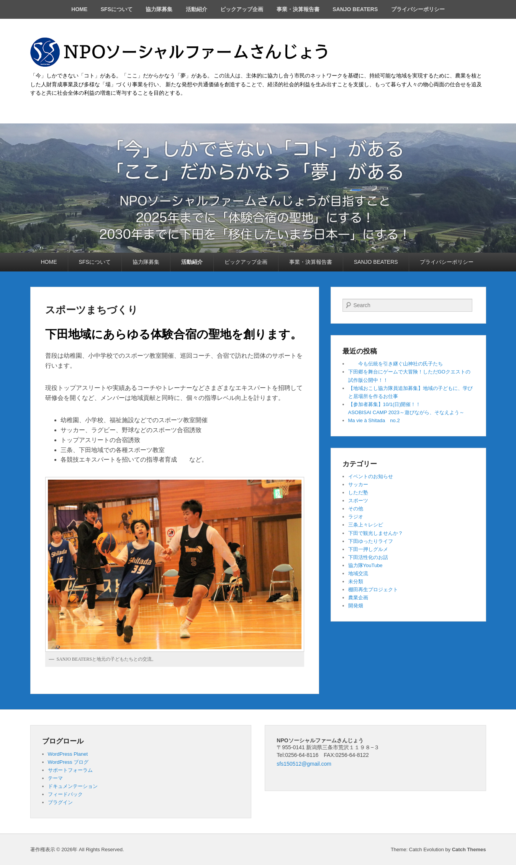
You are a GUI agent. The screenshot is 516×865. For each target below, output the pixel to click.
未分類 (355, 581)
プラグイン (60, 802)
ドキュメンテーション (73, 786)
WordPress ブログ (68, 762)
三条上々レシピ (365, 525)
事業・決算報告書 (298, 9)
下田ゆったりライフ (370, 541)
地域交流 (358, 573)
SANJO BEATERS (355, 9)
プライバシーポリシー (418, 9)
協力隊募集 (159, 9)
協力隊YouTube (365, 565)
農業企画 (358, 597)
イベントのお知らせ (370, 476)
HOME (79, 9)
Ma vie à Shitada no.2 (374, 420)
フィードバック (65, 794)
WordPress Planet (68, 754)
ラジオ (355, 517)
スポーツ (358, 500)
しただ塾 (358, 492)
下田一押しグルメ (368, 549)
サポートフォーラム (70, 770)
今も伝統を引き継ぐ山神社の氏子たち (395, 364)
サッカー (358, 484)
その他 (355, 508)
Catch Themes (469, 849)
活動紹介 (196, 9)
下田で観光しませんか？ (375, 533)
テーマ (55, 778)
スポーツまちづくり (91, 310)
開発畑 (355, 605)
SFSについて (117, 9)
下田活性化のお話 (368, 557)
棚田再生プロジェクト (373, 589)
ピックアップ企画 (241, 9)
